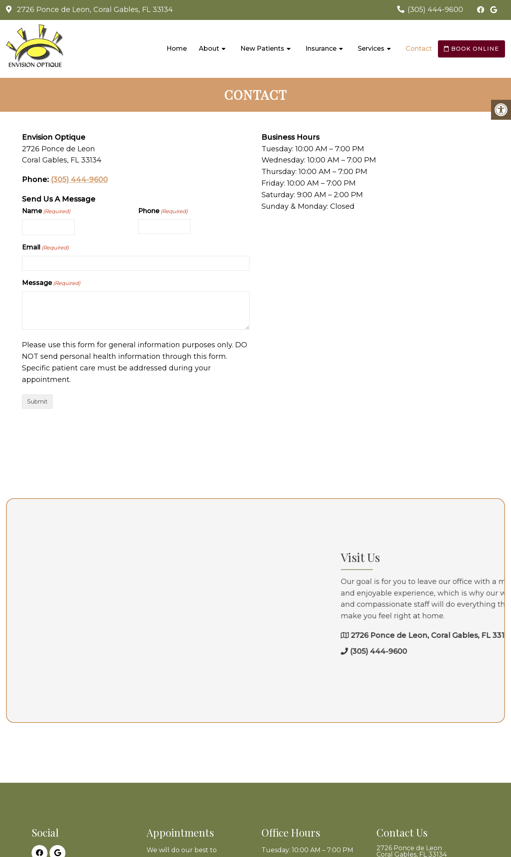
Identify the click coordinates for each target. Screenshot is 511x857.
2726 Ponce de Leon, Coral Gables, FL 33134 (94, 9)
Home (176, 48)
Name (46, 211)
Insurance (321, 48)
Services (371, 48)
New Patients (262, 48)
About (209, 48)
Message (51, 283)
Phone (163, 211)
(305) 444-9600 (435, 9)
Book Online (471, 48)
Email (45, 247)
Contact (419, 48)
